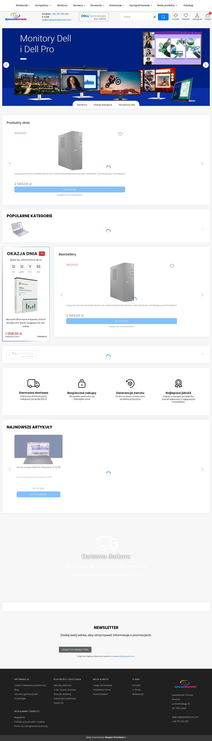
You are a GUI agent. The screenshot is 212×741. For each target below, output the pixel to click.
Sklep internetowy (105, 737)
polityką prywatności (126, 656)
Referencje (138, 694)
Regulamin (19, 717)
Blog (16, 689)
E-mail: (56, 18)
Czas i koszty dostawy (65, 689)
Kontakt (136, 685)
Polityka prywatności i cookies (29, 721)
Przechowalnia (100, 694)
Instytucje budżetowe (65, 698)
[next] (206, 65)
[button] (163, 16)
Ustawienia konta (102, 689)
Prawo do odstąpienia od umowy (31, 726)
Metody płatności (63, 685)
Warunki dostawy (62, 694)
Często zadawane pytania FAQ (30, 685)
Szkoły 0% (59, 702)
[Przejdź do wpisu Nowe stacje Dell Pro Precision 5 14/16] (38, 449)
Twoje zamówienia (102, 685)
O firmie (136, 689)
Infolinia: (55, 13)
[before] (6, 65)
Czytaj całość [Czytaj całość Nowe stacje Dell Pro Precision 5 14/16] (38, 494)
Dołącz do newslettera (75, 649)
